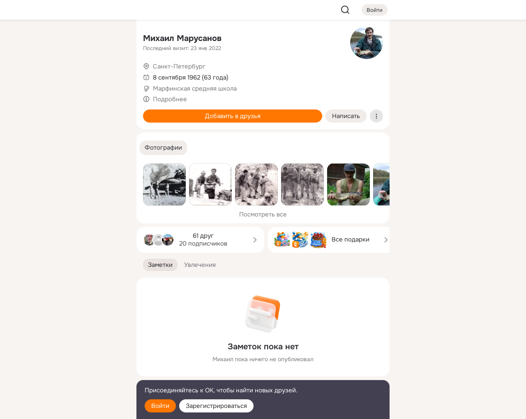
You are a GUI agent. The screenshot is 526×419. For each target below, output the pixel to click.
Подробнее (170, 99)
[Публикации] (39, 75)
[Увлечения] (76, 39)
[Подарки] (39, 111)
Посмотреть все (263, 214)
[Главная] (39, 39)
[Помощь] (39, 148)
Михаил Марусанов (182, 38)
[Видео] (112, 75)
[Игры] (112, 111)
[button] (163, 148)
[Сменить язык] (76, 373)
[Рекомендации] (76, 148)
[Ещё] (76, 355)
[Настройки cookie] (76, 408)
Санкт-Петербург (179, 66)
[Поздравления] (76, 111)
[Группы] (112, 39)
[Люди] (76, 75)
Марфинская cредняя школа (195, 88)
